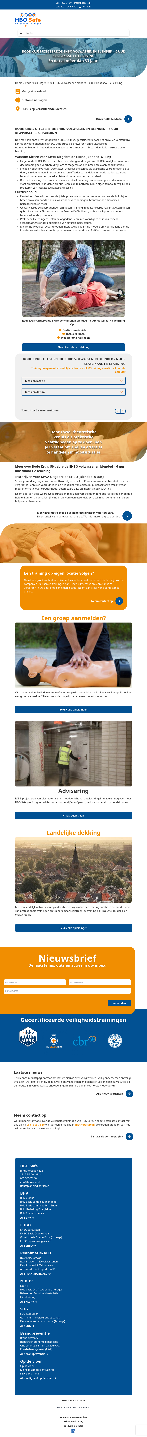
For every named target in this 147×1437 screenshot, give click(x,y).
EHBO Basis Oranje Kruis (34, 1233)
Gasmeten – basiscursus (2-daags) (40, 1317)
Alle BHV (25, 1217)
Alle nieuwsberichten (109, 1093)
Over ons (71, 6)
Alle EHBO (26, 1245)
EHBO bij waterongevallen (35, 1241)
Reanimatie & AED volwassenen (39, 1261)
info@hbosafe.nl (82, 2)
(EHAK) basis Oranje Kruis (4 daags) (41, 1237)
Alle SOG (25, 1326)
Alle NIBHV (27, 1301)
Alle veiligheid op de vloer (36, 1378)
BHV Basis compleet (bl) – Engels (39, 1205)
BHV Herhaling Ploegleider (36, 1209)
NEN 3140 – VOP (30, 1373)
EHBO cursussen (30, 1229)
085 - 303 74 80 (64, 2)
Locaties (60, 6)
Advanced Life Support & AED (37, 1269)
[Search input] (76, 33)
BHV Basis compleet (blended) (38, 1201)
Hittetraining (27, 1297)
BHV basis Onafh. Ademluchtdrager (41, 1289)
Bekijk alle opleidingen (73, 709)
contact (63, 516)
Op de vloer (27, 1366)
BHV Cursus (27, 1198)
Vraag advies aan (73, 815)
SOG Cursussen (29, 1313)
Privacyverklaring (73, 1421)
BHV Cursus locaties (32, 1213)
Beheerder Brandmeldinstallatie (39, 1293)
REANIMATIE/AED (30, 1257)
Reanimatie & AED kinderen (36, 1265)
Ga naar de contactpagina (107, 1136)
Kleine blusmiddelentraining (37, 1369)
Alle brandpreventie (32, 1354)
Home (19, 83)
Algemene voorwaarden (73, 1416)
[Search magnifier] (21, 33)
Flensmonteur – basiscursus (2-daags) (42, 1321)
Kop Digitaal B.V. (81, 1407)
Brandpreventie (29, 1338)
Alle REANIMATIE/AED (34, 1273)
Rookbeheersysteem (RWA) (36, 1349)
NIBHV (24, 1285)
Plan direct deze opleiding (73, 347)
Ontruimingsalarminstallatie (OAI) (40, 1345)
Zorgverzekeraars (73, 1425)
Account (84, 6)
